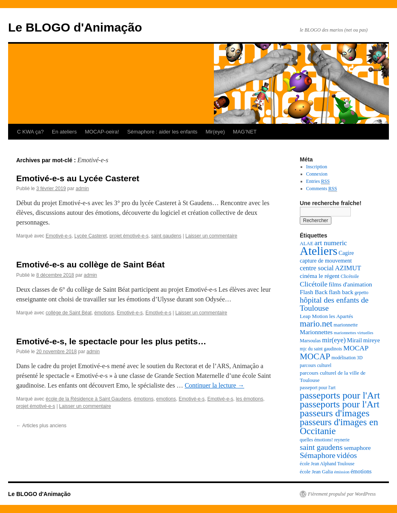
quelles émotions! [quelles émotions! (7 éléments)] (316, 440)
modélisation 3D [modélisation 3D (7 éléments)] (347, 357)
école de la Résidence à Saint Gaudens (88, 399)
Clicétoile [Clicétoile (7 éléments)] (350, 276)
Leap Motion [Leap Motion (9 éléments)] (314, 316)
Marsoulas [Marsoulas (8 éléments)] (310, 340)
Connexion (317, 174)
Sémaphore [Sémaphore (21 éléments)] (317, 455)
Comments (321, 189)
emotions (166, 399)
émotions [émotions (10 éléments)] (361, 471)
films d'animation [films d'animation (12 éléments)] (350, 284)
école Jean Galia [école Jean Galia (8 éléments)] (316, 472)
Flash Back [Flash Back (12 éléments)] (314, 291)
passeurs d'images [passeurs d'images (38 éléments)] (334, 413)
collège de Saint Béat (69, 313)
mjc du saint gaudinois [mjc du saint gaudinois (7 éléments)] (321, 349)
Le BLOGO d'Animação (75, 27)
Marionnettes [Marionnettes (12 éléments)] (316, 332)
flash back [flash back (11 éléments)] (341, 292)
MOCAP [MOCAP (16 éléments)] (355, 348)
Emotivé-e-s (59, 236)
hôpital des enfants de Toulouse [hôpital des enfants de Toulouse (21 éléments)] (334, 304)
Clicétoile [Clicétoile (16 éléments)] (313, 284)
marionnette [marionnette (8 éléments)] (345, 325)
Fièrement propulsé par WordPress (342, 494)
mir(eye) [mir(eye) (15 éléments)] (334, 340)
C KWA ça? (30, 132)
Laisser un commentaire (211, 236)
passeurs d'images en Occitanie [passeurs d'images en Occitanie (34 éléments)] (339, 426)
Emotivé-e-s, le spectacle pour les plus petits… (111, 341)
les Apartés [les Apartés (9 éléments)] (341, 316)
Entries (318, 181)
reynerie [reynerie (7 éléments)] (342, 440)
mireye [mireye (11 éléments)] (371, 340)
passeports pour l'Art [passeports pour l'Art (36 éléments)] (340, 404)
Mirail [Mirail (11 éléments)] (354, 340)
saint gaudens (166, 236)
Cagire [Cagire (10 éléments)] (346, 253)
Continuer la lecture (214, 385)
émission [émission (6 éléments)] (342, 472)
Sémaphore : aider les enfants (162, 132)
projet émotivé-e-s (128, 236)
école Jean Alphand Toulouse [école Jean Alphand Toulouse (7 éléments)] (327, 463)
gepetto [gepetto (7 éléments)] (361, 292)
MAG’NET (245, 132)
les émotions (249, 399)
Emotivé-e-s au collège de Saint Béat (90, 264)
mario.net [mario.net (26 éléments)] (316, 324)
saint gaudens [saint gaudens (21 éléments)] (321, 447)
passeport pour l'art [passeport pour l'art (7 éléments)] (317, 387)
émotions (104, 313)
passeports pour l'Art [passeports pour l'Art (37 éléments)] (340, 395)
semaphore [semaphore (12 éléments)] (357, 447)
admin (82, 188)
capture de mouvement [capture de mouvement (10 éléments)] (326, 260)
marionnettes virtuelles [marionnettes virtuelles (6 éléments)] (353, 333)
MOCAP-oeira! (102, 132)
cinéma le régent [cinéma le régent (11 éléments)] (319, 276)
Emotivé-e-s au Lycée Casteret (77, 178)
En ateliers (64, 132)
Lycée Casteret (90, 236)
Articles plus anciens (41, 425)
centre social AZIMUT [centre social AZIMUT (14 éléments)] (330, 268)
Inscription (316, 167)
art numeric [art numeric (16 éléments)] (330, 243)
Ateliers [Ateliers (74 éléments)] (318, 250)
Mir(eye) (215, 132)
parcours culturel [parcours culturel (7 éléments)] (315, 365)
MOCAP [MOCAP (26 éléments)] (315, 356)
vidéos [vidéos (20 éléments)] (347, 455)
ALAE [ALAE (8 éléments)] (306, 243)
